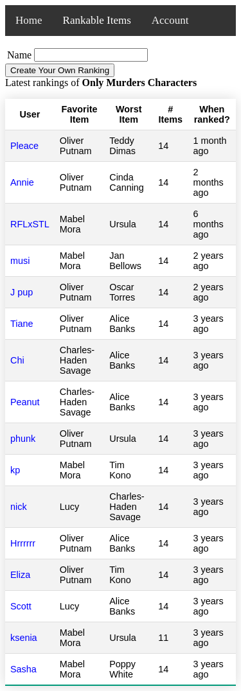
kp (15, 470)
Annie (22, 182)
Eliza (20, 575)
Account (170, 20)
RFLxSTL (29, 224)
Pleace (24, 146)
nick (18, 507)
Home (28, 20)
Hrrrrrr (22, 543)
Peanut (25, 402)
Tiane (21, 324)
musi (20, 261)
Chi (17, 360)
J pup (21, 292)
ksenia (23, 638)
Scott (20, 606)
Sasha (23, 669)
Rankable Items (97, 20)
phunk (22, 438)
